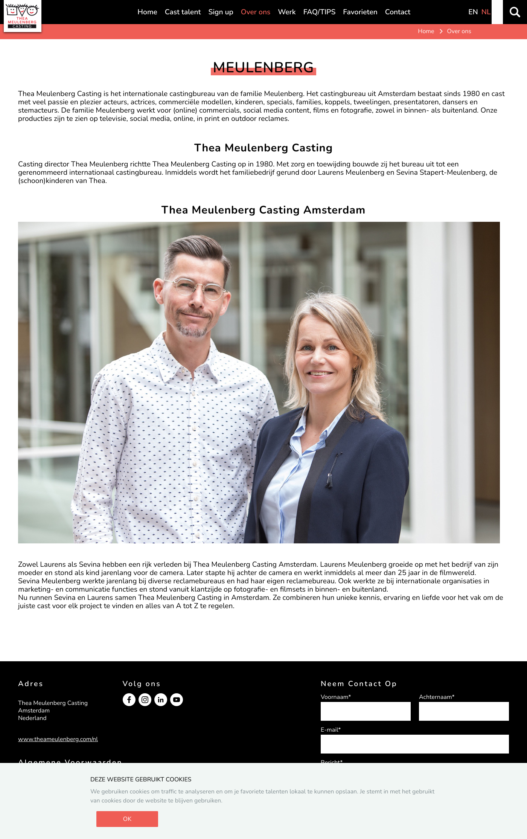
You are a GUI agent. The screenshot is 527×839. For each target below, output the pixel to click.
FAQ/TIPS (319, 12)
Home (147, 12)
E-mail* (331, 730)
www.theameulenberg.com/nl (58, 739)
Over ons (255, 12)
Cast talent (183, 12)
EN (473, 12)
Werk (286, 12)
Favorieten (360, 12)
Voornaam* (336, 697)
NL (486, 12)
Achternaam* (437, 697)
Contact (398, 12)
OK (127, 819)
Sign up (220, 12)
